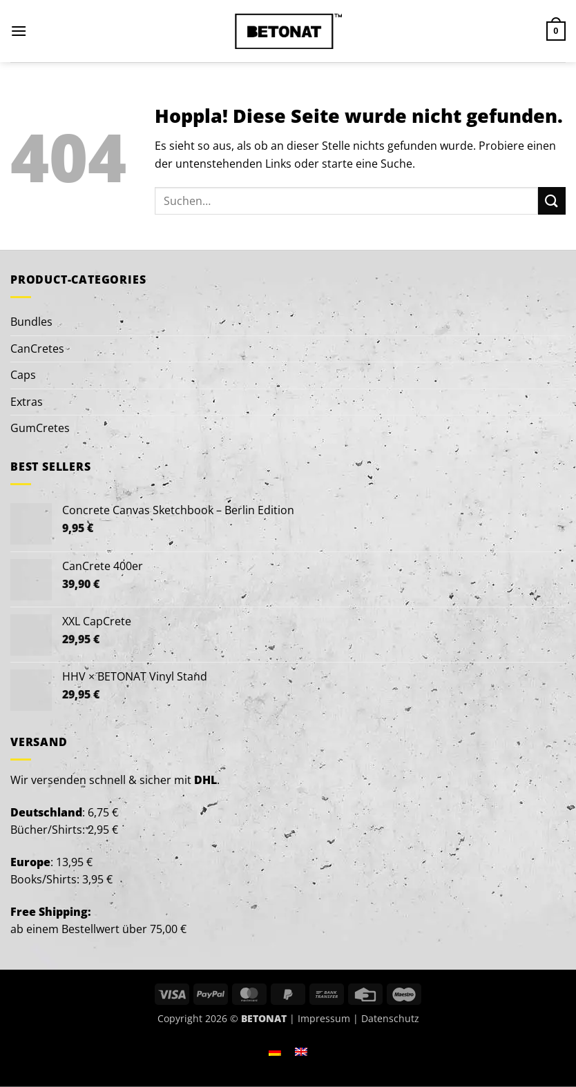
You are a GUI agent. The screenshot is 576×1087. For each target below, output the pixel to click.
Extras (26, 401)
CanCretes (37, 348)
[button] (18, 31)
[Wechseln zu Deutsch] (275, 1051)
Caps (23, 374)
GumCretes (40, 427)
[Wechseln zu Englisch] (301, 1051)
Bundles (31, 321)
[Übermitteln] (552, 200)
